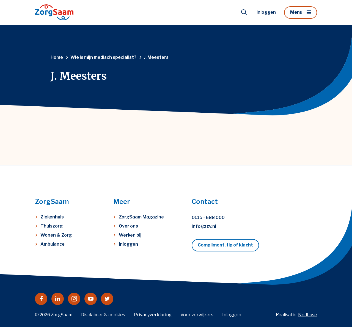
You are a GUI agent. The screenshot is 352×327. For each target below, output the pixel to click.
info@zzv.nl (204, 226)
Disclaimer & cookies (103, 314)
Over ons (128, 226)
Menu (296, 12)
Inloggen (266, 12)
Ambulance (52, 244)
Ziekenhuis (52, 217)
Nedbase (307, 314)
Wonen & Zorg (56, 235)
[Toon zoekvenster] (244, 12)
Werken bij (130, 235)
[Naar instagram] (74, 299)
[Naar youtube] (90, 299)
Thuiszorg (51, 226)
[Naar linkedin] (57, 299)
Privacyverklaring (153, 314)
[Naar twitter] (107, 299)
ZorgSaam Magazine (141, 217)
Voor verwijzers (196, 314)
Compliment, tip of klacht (225, 245)
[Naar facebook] (41, 299)
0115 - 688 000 (208, 217)
